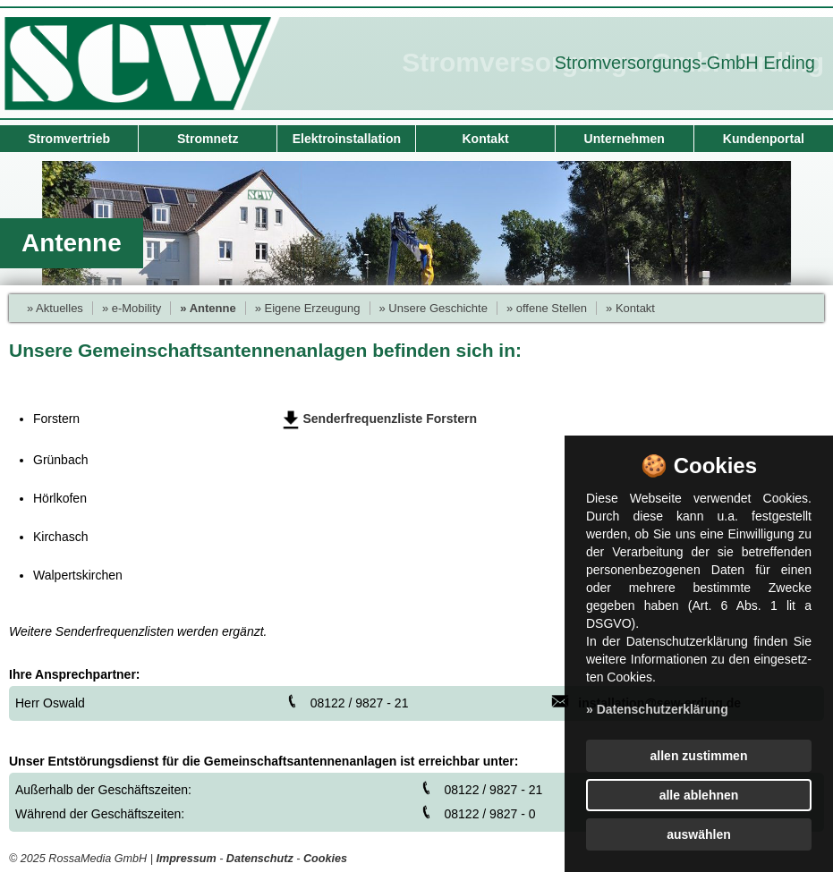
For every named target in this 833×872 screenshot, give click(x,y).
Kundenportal (763, 138)
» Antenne (207, 308)
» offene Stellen (546, 308)
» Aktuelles (55, 308)
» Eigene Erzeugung (308, 308)
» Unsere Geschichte (433, 308)
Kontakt (485, 138)
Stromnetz (207, 138)
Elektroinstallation (347, 138)
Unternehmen (624, 138)
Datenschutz (259, 858)
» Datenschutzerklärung (657, 709)
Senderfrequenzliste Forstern (390, 418)
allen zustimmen (699, 756)
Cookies (325, 858)
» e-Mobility (131, 308)
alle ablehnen (699, 795)
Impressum (186, 858)
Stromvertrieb (69, 138)
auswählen (699, 834)
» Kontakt (630, 308)
